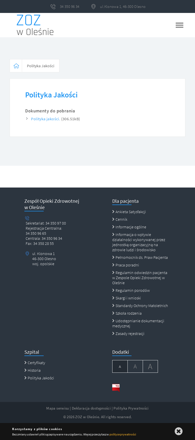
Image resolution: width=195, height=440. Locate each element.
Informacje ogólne (129, 226)
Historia (32, 370)
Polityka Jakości (40, 65)
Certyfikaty (34, 362)
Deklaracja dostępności (91, 408)
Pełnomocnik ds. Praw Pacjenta (140, 257)
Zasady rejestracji (128, 333)
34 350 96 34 (51, 238)
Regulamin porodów (131, 290)
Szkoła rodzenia (127, 313)
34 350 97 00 (55, 223)
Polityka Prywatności (131, 408)
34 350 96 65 (36, 233)
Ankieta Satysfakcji (129, 211)
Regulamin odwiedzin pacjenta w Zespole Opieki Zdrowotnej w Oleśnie (139, 277)
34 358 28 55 (43, 243)
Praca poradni (125, 264)
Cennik (119, 219)
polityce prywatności (122, 434)
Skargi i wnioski (126, 297)
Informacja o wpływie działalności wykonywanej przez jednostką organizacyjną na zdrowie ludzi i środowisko (138, 242)
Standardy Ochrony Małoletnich (140, 305)
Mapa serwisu (57, 408)
